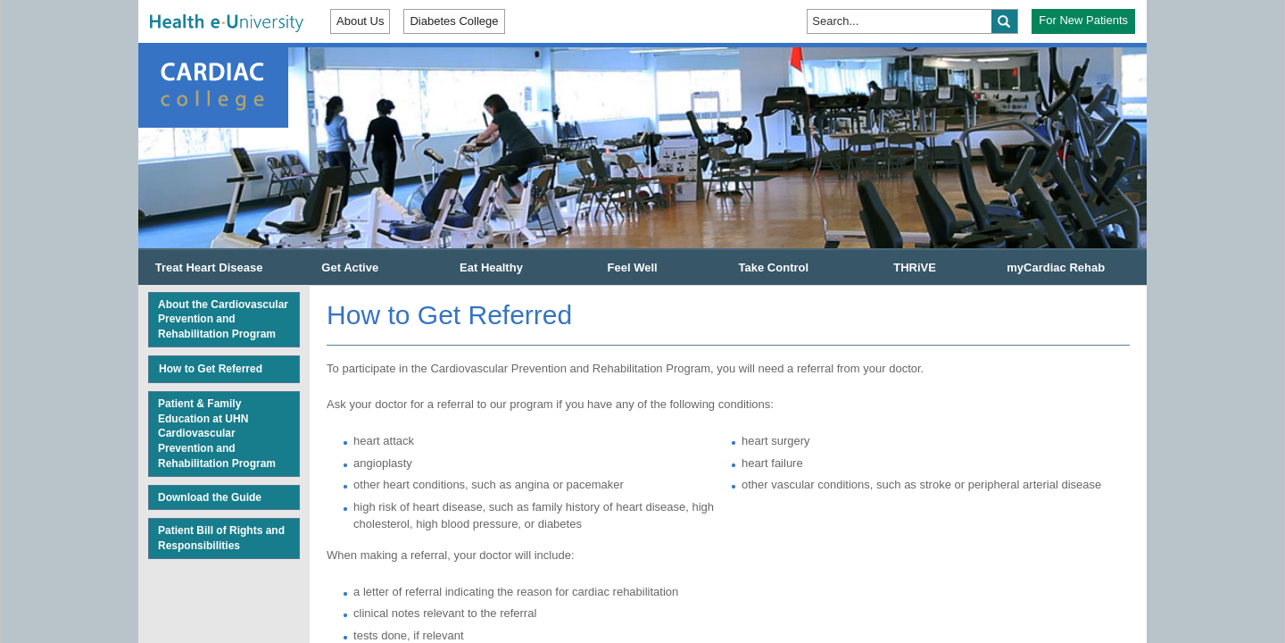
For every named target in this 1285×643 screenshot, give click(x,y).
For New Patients (1083, 20)
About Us (360, 21)
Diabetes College (454, 21)
